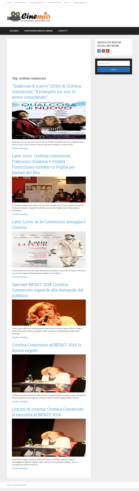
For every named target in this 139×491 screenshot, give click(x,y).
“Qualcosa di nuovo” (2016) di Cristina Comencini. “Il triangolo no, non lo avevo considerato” (47, 91)
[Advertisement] (49, 60)
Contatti (62, 31)
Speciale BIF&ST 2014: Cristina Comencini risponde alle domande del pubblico (48, 291)
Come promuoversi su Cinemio (38, 31)
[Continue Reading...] (20, 149)
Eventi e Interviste (54, 2)
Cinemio (10, 488)
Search (113, 69)
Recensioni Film (19, 2)
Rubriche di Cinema (36, 2)
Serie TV (67, 2)
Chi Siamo (14, 31)
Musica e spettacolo (80, 2)
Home (9, 2)
